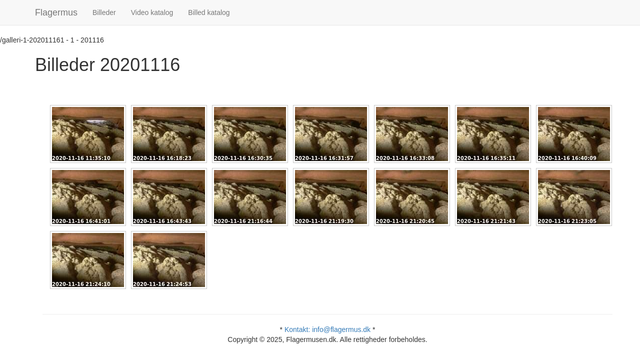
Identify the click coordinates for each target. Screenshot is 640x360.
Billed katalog (209, 12)
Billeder (104, 12)
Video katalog (152, 12)
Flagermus (56, 13)
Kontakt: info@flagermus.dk (327, 330)
